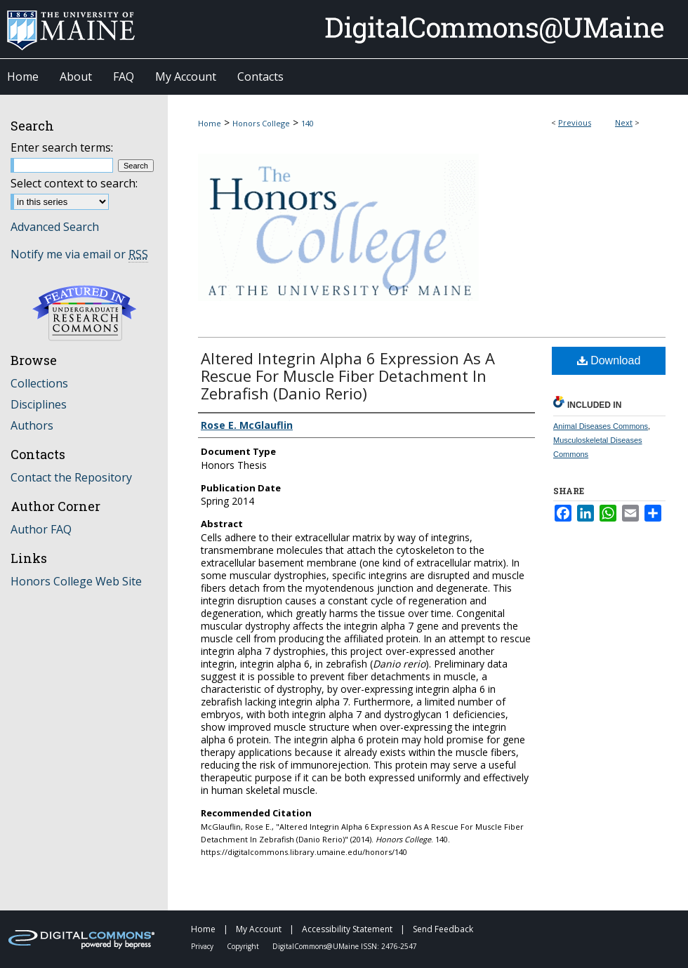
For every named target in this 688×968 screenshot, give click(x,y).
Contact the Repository (71, 477)
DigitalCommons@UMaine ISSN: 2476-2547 (344, 946)
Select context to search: (74, 183)
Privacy (203, 946)
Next (624, 122)
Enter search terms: (62, 147)
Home (209, 123)
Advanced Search (55, 226)
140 (307, 123)
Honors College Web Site (76, 581)
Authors (32, 425)
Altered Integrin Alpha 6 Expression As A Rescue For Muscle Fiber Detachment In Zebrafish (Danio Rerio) (348, 375)
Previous (574, 122)
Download (609, 360)
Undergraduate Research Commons (84, 313)
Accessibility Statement (348, 929)
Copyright (244, 946)
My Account (260, 929)
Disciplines (39, 404)
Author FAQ (41, 529)
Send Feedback (443, 929)
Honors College (261, 123)
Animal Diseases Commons (600, 426)
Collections (39, 383)
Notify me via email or (79, 254)
